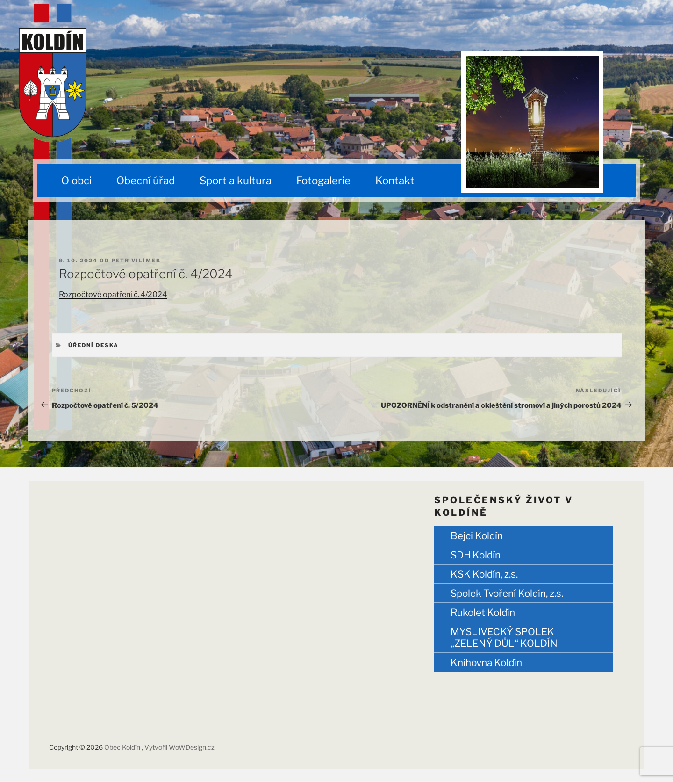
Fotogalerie (323, 180)
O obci (76, 180)
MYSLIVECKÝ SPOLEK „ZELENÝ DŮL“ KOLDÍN (504, 637)
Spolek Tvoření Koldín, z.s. (507, 593)
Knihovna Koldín (486, 662)
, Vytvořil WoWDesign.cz (178, 747)
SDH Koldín (476, 555)
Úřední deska (93, 345)
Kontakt (395, 180)
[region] (532, 122)
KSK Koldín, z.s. (484, 574)
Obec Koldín (123, 747)
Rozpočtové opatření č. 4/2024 (113, 294)
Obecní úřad (145, 180)
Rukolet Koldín (483, 612)
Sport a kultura (236, 180)
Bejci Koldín (477, 536)
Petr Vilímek (136, 260)
